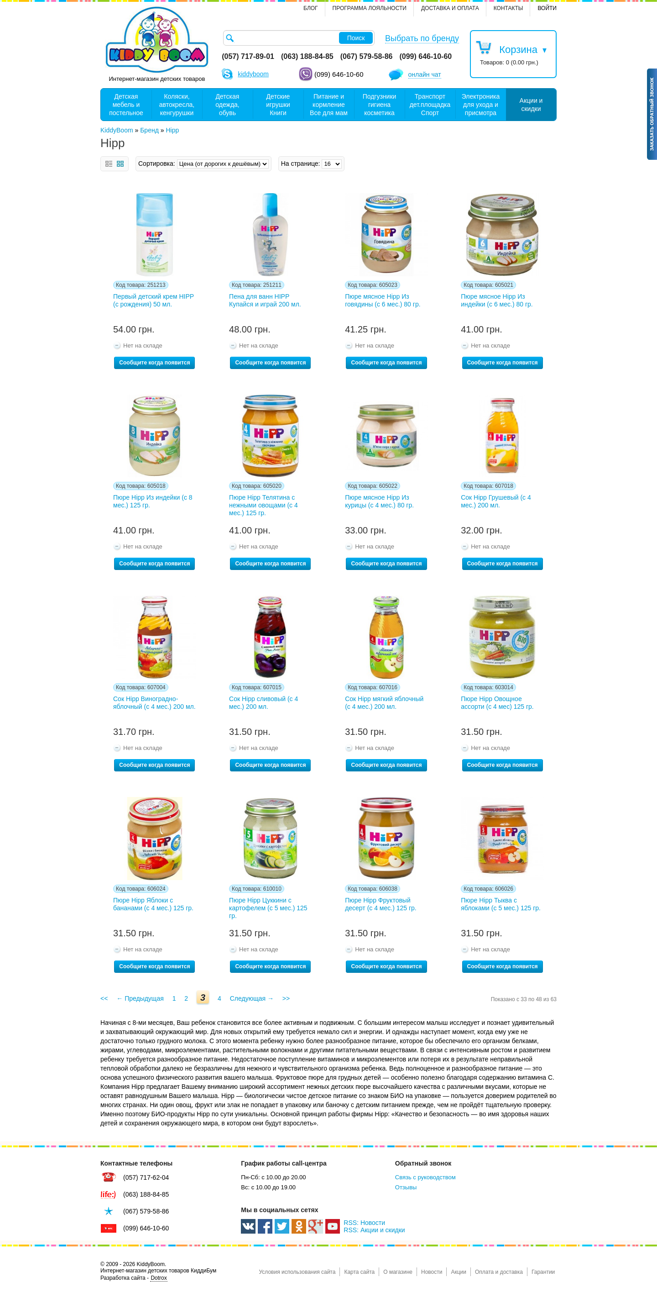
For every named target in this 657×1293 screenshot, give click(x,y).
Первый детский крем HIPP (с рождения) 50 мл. (153, 300)
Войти (547, 8)
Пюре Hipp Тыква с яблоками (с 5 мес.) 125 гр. (501, 904)
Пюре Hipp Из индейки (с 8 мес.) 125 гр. (153, 501)
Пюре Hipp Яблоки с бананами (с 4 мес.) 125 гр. (153, 904)
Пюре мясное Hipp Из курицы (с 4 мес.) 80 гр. (379, 501)
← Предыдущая (140, 998)
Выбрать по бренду (422, 38)
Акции (458, 1272)
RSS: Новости (364, 1222)
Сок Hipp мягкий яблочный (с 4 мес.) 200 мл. (384, 702)
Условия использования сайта (297, 1272)
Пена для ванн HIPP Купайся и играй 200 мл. (265, 300)
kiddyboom (253, 74)
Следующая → (252, 998)
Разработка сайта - (133, 1278)
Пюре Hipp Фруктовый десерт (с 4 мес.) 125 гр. (381, 904)
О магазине (397, 1272)
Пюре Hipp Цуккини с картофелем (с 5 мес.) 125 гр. (268, 908)
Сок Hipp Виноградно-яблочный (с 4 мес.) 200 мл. (154, 702)
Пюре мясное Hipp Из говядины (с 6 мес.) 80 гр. (382, 300)
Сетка (120, 164)
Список (108, 164)
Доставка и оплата (450, 8)
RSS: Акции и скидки (374, 1230)
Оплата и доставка (499, 1272)
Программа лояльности (370, 8)
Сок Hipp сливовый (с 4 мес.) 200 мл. (263, 702)
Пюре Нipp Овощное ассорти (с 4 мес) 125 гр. (497, 702)
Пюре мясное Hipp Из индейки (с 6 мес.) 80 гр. (497, 300)
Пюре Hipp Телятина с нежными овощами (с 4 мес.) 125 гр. (263, 505)
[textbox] (299, 38)
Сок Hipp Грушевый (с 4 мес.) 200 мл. (496, 501)
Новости (431, 1272)
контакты (508, 8)
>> (286, 998)
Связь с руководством (425, 1177)
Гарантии (543, 1272)
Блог (310, 8)
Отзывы (406, 1187)
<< (104, 998)
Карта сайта (359, 1272)
